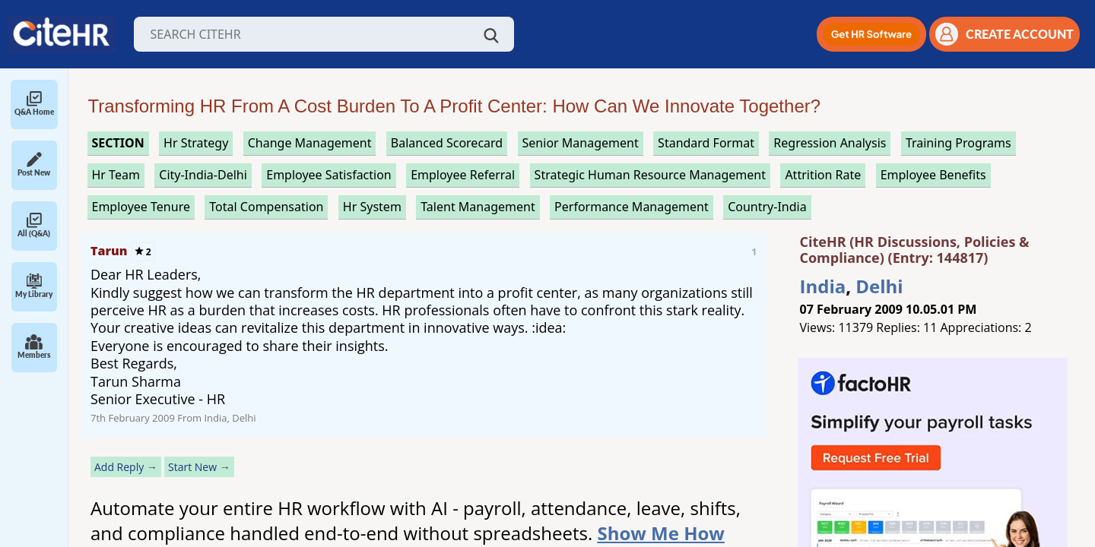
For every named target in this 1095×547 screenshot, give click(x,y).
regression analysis (829, 142)
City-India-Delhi (203, 174)
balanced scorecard (447, 142)
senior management (580, 142)
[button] (871, 34)
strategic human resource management (650, 174)
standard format (706, 142)
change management (310, 142)
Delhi (879, 286)
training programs (958, 142)
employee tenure (141, 206)
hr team (116, 174)
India (823, 286)
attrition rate (823, 174)
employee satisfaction (329, 174)
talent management (478, 206)
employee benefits (933, 174)
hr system (372, 206)
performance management (631, 206)
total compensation (266, 206)
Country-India (767, 206)
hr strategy (195, 142)
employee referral (463, 174)
